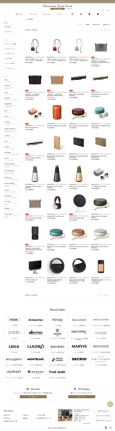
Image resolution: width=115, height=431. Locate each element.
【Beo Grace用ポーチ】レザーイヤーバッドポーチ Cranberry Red (57, 59)
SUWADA (8, 209)
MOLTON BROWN (11, 172)
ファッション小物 (9, 63)
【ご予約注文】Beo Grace (101, 185)
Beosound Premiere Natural (35, 157)
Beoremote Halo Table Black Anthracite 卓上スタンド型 (79, 279)
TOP (26, 19)
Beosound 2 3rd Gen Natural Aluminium (35, 186)
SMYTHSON (10, 196)
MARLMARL (11, 153)
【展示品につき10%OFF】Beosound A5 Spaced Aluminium (101, 60)
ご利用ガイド (25, 415)
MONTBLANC (11, 178)
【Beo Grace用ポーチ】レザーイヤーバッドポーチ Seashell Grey (79, 59)
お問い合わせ (7, 418)
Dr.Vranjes (11, 123)
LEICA (8, 142)
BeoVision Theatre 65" (35, 279)
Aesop (8, 93)
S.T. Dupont (11, 203)
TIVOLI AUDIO (11, 215)
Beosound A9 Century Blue (79, 217)
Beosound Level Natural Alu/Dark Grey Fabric (79, 155)
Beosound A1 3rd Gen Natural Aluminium (101, 246)
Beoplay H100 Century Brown (57, 215)
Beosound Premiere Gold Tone (101, 93)
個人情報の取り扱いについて (44, 418)
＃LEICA (108, 10)
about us (7, 415)
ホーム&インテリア (9, 48)
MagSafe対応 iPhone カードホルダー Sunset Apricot (101, 279)
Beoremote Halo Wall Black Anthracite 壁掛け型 (57, 279)
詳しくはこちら (82, 396)
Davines (9, 117)
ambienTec (11, 87)
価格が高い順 (106, 24)
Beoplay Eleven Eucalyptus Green (101, 124)
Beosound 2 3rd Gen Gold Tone (79, 185)
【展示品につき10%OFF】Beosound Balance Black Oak (35, 248)
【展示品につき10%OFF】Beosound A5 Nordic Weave (57, 94)
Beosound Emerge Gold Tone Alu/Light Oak (57, 155)
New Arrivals (7, 27)
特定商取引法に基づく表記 (11, 421)
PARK (7, 80)
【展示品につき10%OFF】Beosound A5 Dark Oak (35, 94)
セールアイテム (8, 31)
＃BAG (102, 10)
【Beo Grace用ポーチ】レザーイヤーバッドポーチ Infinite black (35, 59)
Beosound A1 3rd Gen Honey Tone (79, 245)
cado (7, 111)
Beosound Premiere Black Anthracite (79, 94)
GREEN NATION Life (11, 130)
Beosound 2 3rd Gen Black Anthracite (57, 186)
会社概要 (24, 418)
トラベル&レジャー (9, 68)
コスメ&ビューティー (10, 53)
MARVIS (9, 159)
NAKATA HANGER (11, 185)
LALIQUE (9, 136)
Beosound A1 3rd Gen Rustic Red (79, 124)
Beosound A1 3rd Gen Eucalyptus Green (57, 246)
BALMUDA (10, 99)
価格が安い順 (96, 24)
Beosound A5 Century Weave (35, 217)
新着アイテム (19, 14)
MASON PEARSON (11, 165)
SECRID (9, 191)
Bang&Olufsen (11, 105)
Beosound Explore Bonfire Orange (57, 124)
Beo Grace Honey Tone (35, 126)
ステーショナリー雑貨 (10, 44)
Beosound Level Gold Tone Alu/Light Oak (101, 155)
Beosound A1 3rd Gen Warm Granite (101, 216)
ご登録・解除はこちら (33, 396)
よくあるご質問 (41, 415)
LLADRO (9, 147)
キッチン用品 (8, 58)
